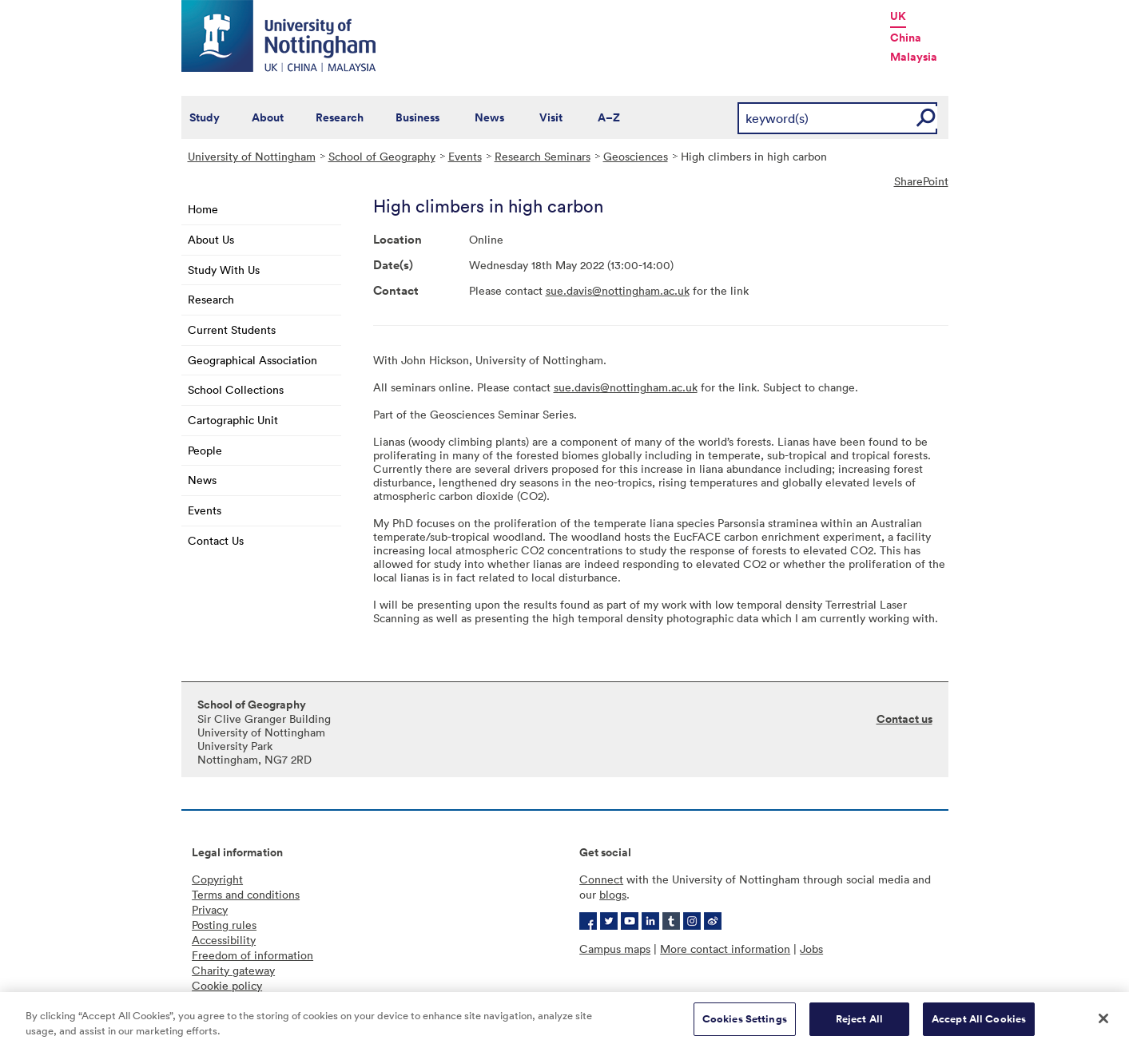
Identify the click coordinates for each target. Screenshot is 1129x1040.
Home (203, 208)
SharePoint (921, 181)
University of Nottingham (252, 156)
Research (340, 117)
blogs (612, 894)
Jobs (811, 948)
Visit (551, 117)
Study (204, 117)
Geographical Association (252, 359)
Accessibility (224, 939)
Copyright (217, 879)
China (905, 38)
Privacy (210, 909)
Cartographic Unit (233, 419)
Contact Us (216, 540)
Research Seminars (542, 156)
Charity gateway (233, 970)
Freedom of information (252, 955)
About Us (211, 239)
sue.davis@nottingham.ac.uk (618, 290)
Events (465, 156)
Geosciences (635, 156)
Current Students (232, 329)
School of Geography (381, 156)
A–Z (609, 117)
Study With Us (224, 269)
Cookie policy (227, 985)
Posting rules (224, 924)
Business (417, 117)
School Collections (236, 389)
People (205, 450)
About (268, 117)
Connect (601, 879)
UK (898, 16)
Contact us (904, 719)
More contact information (725, 948)
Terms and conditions (246, 894)
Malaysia (913, 57)
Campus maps (614, 948)
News (489, 117)
